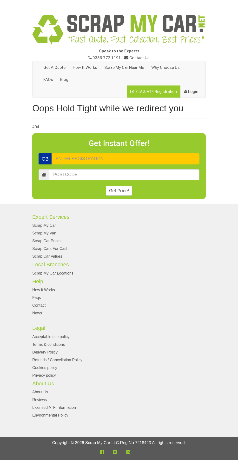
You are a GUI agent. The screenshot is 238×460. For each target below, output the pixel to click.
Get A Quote (54, 67)
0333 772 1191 (105, 57)
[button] (102, 452)
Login (191, 91)
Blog (64, 79)
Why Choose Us (165, 67)
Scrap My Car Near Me (124, 67)
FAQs (48, 79)
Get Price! (119, 190)
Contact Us (137, 57)
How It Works (85, 67)
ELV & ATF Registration (153, 91)
